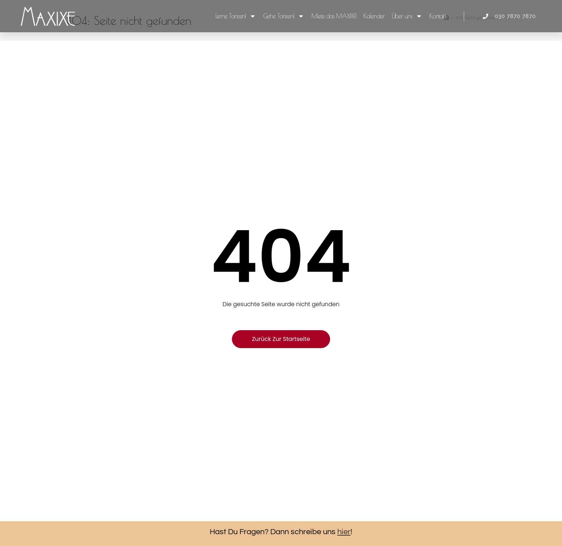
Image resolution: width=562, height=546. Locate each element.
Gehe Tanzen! (283, 16)
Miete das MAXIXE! (333, 16)
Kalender (373, 16)
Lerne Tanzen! (235, 16)
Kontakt (437, 16)
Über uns (407, 16)
